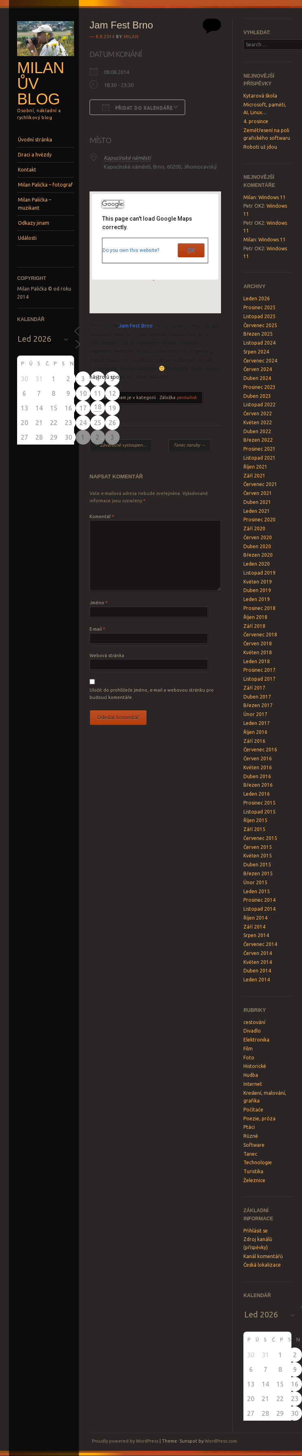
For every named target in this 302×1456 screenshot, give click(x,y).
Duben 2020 (257, 546)
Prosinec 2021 (259, 448)
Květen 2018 (257, 652)
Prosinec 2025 (259, 307)
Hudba (250, 1075)
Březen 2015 (258, 873)
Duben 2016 (257, 776)
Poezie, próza (259, 1118)
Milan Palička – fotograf (45, 184)
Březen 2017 (258, 705)
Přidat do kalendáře (137, 107)
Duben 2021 (257, 502)
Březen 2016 (258, 785)
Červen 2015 (257, 847)
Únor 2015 (255, 882)
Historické (254, 1066)
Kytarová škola (260, 95)
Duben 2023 (257, 396)
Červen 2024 (257, 369)
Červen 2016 (257, 758)
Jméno (98, 602)
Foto (248, 1057)
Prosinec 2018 (259, 608)
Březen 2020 (258, 555)
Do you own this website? (131, 250)
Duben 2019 (257, 590)
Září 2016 (254, 741)
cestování (254, 1022)
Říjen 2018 (255, 617)
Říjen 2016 (255, 732)
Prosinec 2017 (259, 670)
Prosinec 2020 (259, 519)
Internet (252, 1084)
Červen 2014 (257, 953)
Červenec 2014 (260, 944)
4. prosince (255, 121)
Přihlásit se (255, 1230)
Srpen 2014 (256, 935)
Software (254, 1145)
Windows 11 (272, 197)
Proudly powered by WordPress (125, 1441)
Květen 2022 (257, 422)
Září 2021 (254, 475)
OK (191, 250)
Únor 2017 (255, 714)
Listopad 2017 (259, 678)
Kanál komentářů (263, 1256)
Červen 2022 (257, 413)
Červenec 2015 (260, 838)
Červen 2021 (257, 493)
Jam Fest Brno (136, 325)
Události (27, 238)
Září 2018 (254, 626)
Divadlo (252, 1030)
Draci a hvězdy (35, 154)
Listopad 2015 (259, 811)
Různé (250, 1136)
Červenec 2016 (260, 749)
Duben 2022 (257, 431)
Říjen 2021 (255, 466)
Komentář (102, 516)
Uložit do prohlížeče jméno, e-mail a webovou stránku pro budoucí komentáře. (152, 694)
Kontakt (27, 169)
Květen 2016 (257, 767)
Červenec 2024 (260, 360)
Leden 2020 (256, 563)
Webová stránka (107, 655)
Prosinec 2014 (259, 900)
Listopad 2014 (259, 908)
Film (248, 1048)
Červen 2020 (257, 537)
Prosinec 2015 (259, 802)
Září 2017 (254, 687)
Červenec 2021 (260, 484)
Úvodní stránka (35, 139)
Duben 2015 (257, 864)
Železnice (254, 1180)
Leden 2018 (256, 661)
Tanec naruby (189, 445)
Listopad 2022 (259, 404)
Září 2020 (254, 528)
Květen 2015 (257, 855)
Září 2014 (254, 926)
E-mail (97, 629)
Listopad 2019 (259, 572)
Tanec (250, 1154)
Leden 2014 (256, 979)
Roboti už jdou (260, 147)
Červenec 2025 (260, 325)
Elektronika (256, 1039)
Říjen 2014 (255, 917)
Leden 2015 (256, 891)
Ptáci (249, 1127)
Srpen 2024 (256, 351)
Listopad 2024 (259, 342)
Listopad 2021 (259, 457)
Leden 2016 (256, 793)
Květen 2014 (257, 962)
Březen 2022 (258, 440)
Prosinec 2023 (259, 387)
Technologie (257, 1162)
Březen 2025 (258, 333)
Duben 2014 (257, 970)
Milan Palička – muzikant (34, 203)
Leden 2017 (256, 723)
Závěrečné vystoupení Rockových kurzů (123, 445)
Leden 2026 (256, 298)
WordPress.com (221, 1441)
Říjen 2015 (255, 820)
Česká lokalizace (262, 1264)
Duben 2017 (257, 696)
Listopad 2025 (259, 316)
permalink (187, 397)
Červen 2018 (257, 643)
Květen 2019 (257, 581)
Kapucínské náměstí (127, 158)
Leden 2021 (256, 511)
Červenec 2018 (260, 634)
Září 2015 (254, 829)
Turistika (253, 1171)
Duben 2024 (257, 378)
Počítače (253, 1109)
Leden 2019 (256, 599)
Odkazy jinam (33, 223)
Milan (131, 36)
